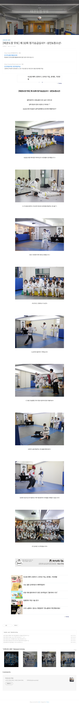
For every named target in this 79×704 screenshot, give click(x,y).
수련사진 (5, 632)
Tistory (47, 702)
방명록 (37, 31)
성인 (9, 632)
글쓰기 (31, 31)
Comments (7, 672)
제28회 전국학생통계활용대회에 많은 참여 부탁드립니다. (19, 57)
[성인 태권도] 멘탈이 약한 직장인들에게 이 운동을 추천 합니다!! (15, 635)
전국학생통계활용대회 (10, 55)
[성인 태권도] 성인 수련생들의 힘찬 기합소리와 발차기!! (14, 639)
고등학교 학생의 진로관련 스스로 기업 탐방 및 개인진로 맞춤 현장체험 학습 (23, 68)
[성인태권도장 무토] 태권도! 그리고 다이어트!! (12, 642)
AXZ (39, 702)
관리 (47, 31)
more (75, 649)
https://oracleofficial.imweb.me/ (12, 64)
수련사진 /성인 (6, 40)
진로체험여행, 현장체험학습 (12, 66)
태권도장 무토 (39, 12)
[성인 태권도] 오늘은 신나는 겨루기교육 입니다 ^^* (13, 637)
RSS (42, 31)
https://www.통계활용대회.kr (11, 53)
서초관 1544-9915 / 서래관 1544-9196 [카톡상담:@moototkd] (21, 680)
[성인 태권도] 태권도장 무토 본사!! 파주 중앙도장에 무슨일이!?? (15, 640)
